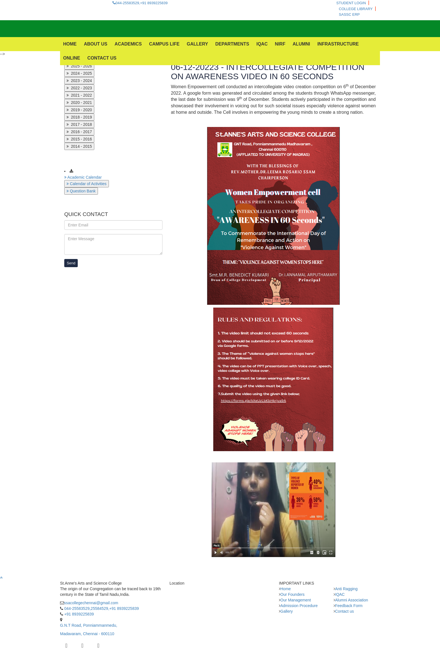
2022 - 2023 (79, 88)
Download (86, 171)
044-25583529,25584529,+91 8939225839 (101, 608)
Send (71, 263)
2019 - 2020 (79, 110)
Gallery (286, 611)
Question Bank (81, 191)
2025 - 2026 (79, 66)
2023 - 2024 (79, 80)
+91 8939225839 (78, 614)
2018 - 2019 (79, 117)
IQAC (340, 594)
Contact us (344, 611)
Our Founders (292, 594)
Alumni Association (351, 600)
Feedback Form (349, 605)
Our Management (295, 600)
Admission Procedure (299, 605)
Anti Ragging (346, 589)
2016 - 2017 (79, 132)
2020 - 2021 (79, 102)
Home (285, 589)
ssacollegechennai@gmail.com (91, 603)
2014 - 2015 (79, 146)
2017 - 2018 (79, 124)
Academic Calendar (83, 177)
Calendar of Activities (87, 183)
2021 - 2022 (79, 95)
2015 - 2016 (79, 139)
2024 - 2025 (79, 73)
